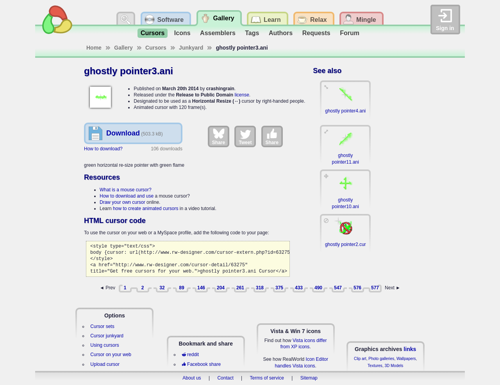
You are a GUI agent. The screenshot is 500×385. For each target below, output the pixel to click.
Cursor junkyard (106, 336)
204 (221, 288)
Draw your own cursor (122, 202)
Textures (375, 366)
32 (161, 288)
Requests (316, 33)
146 (201, 288)
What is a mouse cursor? (126, 189)
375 (279, 288)
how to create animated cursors (145, 208)
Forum (349, 33)
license (241, 95)
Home (94, 48)
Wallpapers (406, 358)
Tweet (245, 136)
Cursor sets (102, 326)
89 (181, 288)
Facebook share (201, 364)
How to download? (103, 149)
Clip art (360, 358)
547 (338, 288)
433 (299, 288)
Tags (252, 33)
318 (260, 288)
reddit (190, 354)
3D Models (393, 366)
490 (318, 288)
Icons (182, 33)
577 (375, 288)
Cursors (152, 33)
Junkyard (191, 48)
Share (218, 136)
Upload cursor (105, 364)
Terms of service (267, 378)
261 (240, 288)
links (410, 349)
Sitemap (309, 378)
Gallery (123, 48)
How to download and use (127, 196)
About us (191, 378)
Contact (225, 378)
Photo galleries (381, 358)
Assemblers (218, 33)
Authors (281, 33)
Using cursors (104, 345)
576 (357, 288)
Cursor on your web (110, 354)
